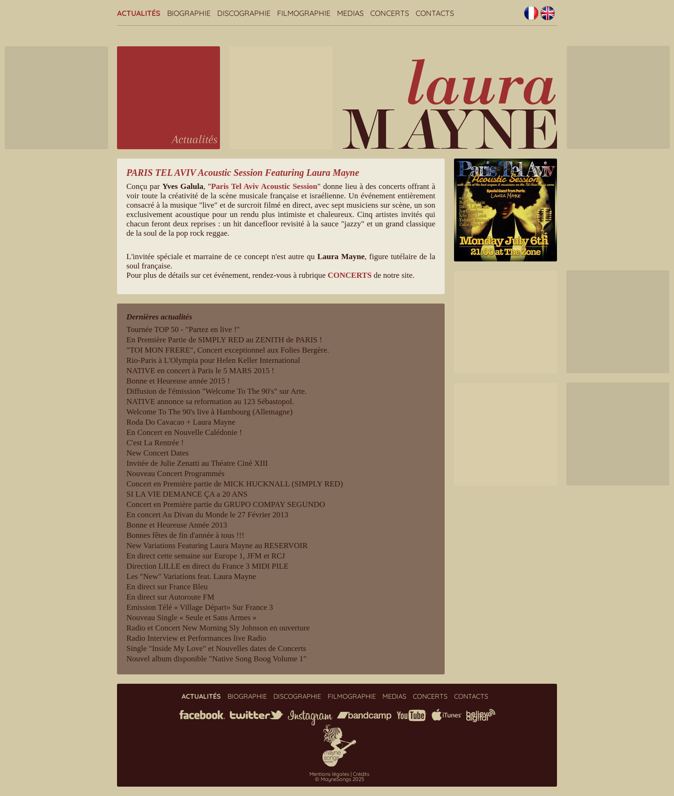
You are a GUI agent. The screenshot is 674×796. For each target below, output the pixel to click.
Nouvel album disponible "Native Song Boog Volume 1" (216, 658)
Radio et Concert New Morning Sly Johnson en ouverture (218, 627)
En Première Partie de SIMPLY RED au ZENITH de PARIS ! (224, 339)
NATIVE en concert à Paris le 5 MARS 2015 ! (200, 370)
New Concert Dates (157, 453)
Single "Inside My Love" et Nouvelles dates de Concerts (216, 648)
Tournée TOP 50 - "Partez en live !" (183, 329)
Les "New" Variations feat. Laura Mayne (191, 576)
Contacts (435, 13)
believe (480, 715)
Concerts (389, 13)
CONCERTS (350, 275)
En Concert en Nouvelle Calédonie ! (184, 432)
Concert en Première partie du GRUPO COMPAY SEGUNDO (225, 504)
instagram (310, 717)
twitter (256, 714)
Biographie (189, 13)
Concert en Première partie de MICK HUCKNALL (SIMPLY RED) (234, 483)
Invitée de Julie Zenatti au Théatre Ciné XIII (197, 463)
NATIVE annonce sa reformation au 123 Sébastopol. (210, 401)
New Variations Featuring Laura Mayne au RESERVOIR (217, 545)
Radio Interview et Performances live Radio (196, 638)
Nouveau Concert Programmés (175, 473)
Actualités (139, 13)
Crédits (361, 774)
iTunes (447, 715)
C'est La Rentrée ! (155, 442)
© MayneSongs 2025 (339, 779)
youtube (411, 715)
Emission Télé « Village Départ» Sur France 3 (199, 607)
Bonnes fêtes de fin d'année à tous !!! (185, 535)
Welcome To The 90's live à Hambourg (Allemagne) (209, 411)
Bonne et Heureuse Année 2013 (176, 525)
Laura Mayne (450, 103)
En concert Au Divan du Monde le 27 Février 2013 (207, 514)
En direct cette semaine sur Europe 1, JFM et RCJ (205, 555)
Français (531, 13)
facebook (202, 714)
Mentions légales (329, 774)
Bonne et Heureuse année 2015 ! (178, 380)
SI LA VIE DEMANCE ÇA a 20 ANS (187, 494)
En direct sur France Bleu (167, 586)
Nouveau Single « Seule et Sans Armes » (191, 617)
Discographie (244, 13)
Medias (350, 13)
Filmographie (303, 13)
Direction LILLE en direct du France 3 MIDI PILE (207, 566)
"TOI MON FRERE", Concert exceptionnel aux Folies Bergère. (227, 350)
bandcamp (364, 716)
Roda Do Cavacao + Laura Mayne (180, 422)
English (548, 13)
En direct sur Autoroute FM (170, 597)
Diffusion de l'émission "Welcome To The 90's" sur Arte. (216, 391)
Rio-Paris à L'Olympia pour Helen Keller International (213, 360)
